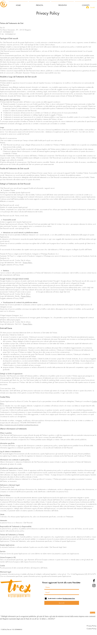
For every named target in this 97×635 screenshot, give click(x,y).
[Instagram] (94, 585)
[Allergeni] (92, 613)
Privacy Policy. (27, 262)
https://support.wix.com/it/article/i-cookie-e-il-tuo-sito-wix (19, 425)
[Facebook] (94, 581)
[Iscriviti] (61, 603)
